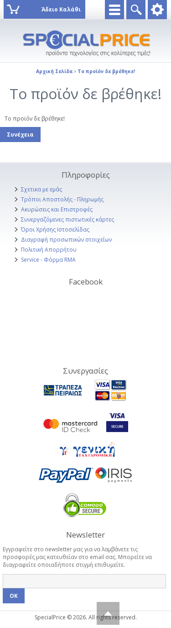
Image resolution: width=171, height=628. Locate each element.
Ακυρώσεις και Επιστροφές (57, 209)
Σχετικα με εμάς (41, 189)
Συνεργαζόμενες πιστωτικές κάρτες (67, 219)
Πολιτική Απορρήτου (49, 249)
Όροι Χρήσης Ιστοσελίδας (55, 229)
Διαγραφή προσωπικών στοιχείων (66, 239)
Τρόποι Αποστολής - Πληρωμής (62, 199)
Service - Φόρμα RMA (48, 260)
